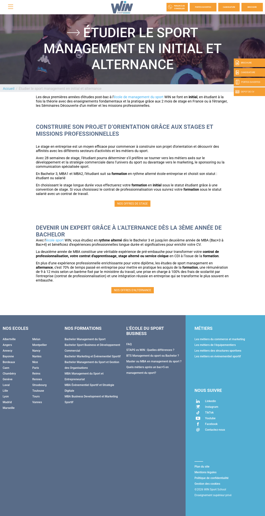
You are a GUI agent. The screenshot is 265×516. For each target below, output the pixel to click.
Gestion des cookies (207, 483)
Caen (6, 368)
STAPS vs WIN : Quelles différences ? (150, 350)
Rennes (37, 379)
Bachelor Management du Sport (85, 339)
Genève (7, 379)
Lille (5, 390)
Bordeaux (9, 362)
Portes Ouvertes (203, 7)
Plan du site (202, 466)
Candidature (229, 7)
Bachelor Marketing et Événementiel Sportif (93, 356)
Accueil (8, 88)
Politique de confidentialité (212, 478)
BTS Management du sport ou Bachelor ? (152, 355)
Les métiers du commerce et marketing (220, 339)
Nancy (36, 350)
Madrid (7, 402)
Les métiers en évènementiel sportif (218, 356)
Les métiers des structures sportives (218, 350)
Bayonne (8, 356)
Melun (36, 339)
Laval (6, 385)
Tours (36, 396)
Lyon (6, 396)
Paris (35, 368)
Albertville (9, 339)
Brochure (252, 7)
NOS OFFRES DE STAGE (132, 203)
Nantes (36, 356)
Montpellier (39, 345)
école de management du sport (138, 97)
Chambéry (9, 373)
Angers (7, 345)
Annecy (7, 350)
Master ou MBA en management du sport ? (153, 361)
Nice (35, 362)
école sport (55, 240)
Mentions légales (205, 472)
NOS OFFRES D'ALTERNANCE (132, 290)
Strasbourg (39, 385)
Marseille (9, 408)
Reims (36, 373)
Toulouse (38, 390)
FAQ (129, 344)
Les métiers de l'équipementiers (215, 345)
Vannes (37, 402)
